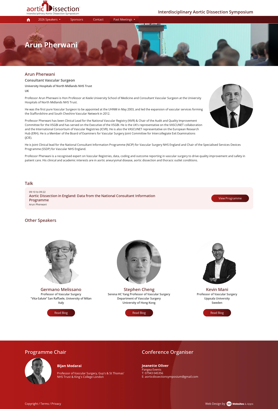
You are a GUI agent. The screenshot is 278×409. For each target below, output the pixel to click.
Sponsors (76, 19)
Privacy (56, 404)
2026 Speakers (48, 19)
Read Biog (61, 313)
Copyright (31, 404)
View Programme (230, 198)
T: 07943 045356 (152, 373)
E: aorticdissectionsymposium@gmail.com (170, 377)
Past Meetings (126, 19)
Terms (44, 404)
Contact (98, 19)
